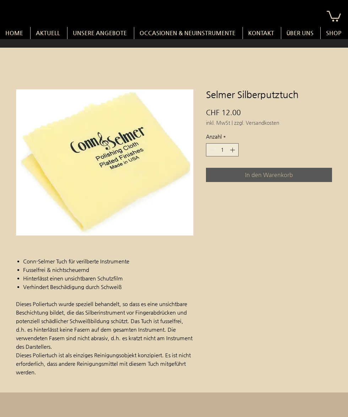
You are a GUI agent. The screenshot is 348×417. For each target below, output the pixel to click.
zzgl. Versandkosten (256, 122)
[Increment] (233, 150)
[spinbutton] (222, 150)
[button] (334, 16)
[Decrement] (211, 150)
